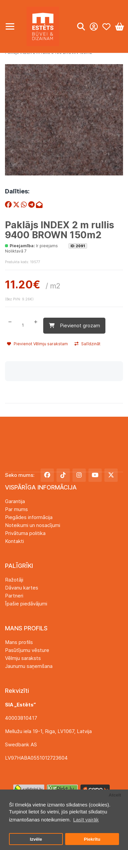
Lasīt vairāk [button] (86, 819)
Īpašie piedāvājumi (26, 603)
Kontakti (14, 541)
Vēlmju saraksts (23, 658)
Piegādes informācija (29, 517)
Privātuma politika (25, 533)
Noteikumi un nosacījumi (32, 525)
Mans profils (19, 642)
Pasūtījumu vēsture (27, 650)
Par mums (16, 509)
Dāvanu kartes (21, 587)
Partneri (14, 595)
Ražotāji (14, 580)
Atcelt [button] (115, 795)
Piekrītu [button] (92, 839)
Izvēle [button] (36, 839)
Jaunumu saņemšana (29, 666)
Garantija (15, 501)
